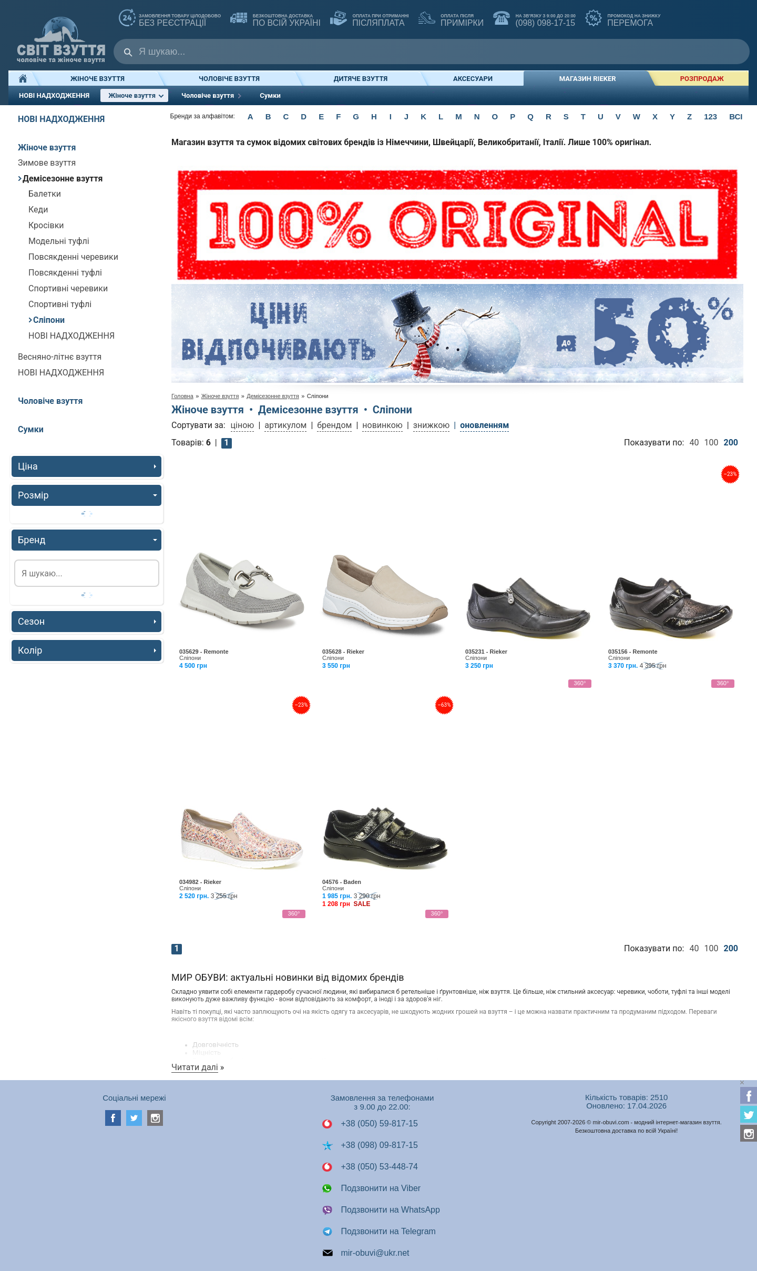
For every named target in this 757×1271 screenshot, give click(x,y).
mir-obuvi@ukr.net (366, 1253)
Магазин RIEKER (587, 79)
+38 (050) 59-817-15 (370, 1123)
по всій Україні (275, 19)
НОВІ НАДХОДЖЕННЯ (54, 95)
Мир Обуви (61, 35)
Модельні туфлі (58, 241)
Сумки (270, 95)
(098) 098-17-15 (534, 19)
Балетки (44, 194)
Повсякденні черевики (73, 257)
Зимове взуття (47, 163)
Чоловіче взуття (229, 79)
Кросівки (46, 225)
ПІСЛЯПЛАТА (369, 19)
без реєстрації (170, 19)
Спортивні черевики (68, 288)
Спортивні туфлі (59, 304)
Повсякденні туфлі (65, 273)
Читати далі (194, 1067)
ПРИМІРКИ (451, 19)
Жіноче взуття (97, 79)
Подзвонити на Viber (371, 1188)
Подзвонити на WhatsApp (381, 1210)
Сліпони (46, 320)
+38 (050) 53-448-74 (370, 1167)
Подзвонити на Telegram (379, 1231)
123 (710, 116)
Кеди (38, 210)
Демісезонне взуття (60, 179)
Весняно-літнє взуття (59, 357)
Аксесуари (473, 79)
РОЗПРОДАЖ (702, 79)
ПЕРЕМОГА (622, 19)
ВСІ (735, 116)
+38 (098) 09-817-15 (370, 1145)
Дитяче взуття (360, 79)
